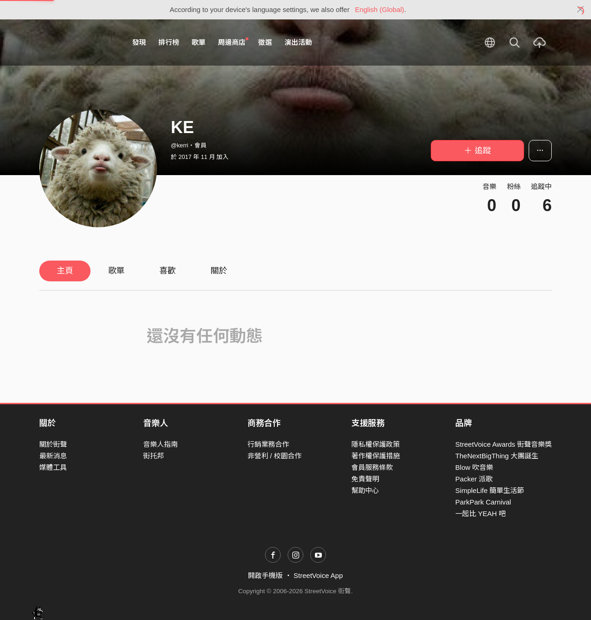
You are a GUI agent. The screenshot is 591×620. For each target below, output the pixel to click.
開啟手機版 (265, 575)
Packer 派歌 (474, 479)
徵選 (265, 42)
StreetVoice (77, 42)
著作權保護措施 (375, 456)
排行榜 (168, 42)
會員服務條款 (372, 467)
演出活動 (298, 42)
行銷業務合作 (268, 444)
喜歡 (167, 270)
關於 (219, 270)
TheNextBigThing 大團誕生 (496, 456)
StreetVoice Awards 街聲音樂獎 (503, 444)
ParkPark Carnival (483, 502)
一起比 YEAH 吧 (480, 513)
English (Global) (379, 9)
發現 (139, 42)
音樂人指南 (160, 444)
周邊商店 (233, 42)
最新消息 (53, 456)
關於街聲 (53, 444)
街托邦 (153, 456)
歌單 (198, 42)
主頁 (65, 270)
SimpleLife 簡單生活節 (489, 490)
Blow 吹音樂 (474, 467)
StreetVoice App (318, 575)
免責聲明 (365, 479)
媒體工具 (53, 467)
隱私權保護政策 (375, 444)
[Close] (580, 9)
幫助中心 (365, 490)
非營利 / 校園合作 (274, 456)
